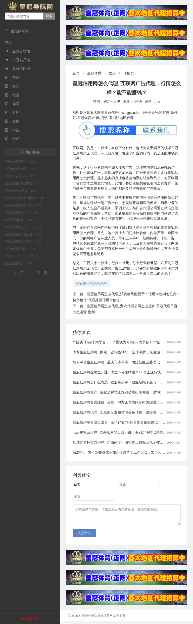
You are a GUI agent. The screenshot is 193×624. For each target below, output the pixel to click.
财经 (12, 113)
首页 (8, 42)
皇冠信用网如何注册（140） (24, 234)
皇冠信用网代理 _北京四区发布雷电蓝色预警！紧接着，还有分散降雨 (127, 412)
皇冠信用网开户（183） (21, 161)
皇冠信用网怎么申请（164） (24, 183)
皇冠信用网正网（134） (21, 249)
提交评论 (84, 536)
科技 (12, 130)
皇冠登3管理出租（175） (21, 176)
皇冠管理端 (17, 51)
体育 (12, 104)
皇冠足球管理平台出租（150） (25, 198)
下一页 (42, 273)
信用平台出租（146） (19, 220)
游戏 (12, 139)
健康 (12, 121)
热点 (12, 77)
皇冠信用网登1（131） (20, 263)
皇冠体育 (94, 73)
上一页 (18, 273)
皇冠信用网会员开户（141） (24, 227)
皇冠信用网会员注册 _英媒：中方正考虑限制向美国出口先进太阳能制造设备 (132, 402)
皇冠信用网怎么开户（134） (24, 241)
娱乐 (12, 86)
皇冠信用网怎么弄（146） (22, 212)
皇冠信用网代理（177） (21, 169)
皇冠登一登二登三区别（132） (25, 256)
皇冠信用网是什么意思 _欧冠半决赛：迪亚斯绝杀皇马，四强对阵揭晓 (127, 382)
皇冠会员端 (17, 60)
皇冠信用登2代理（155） (21, 190)
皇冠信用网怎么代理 (91, 283)
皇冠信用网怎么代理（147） (24, 205)
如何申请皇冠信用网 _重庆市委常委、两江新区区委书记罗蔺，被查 (125, 362)
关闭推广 (32, 619)
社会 (12, 95)
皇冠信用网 (17, 69)
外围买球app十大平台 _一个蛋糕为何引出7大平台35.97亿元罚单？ (123, 342)
